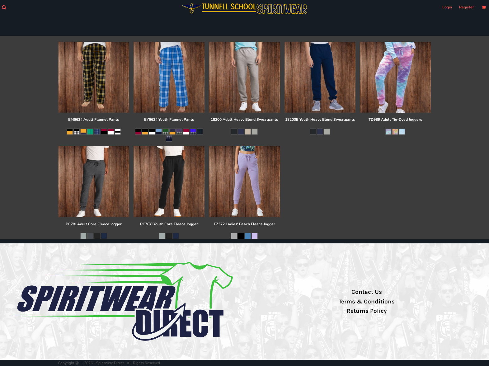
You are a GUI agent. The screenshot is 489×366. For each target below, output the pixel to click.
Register (466, 7)
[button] (4, 7)
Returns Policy (367, 310)
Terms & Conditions (367, 301)
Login (447, 7)
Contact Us (366, 292)
